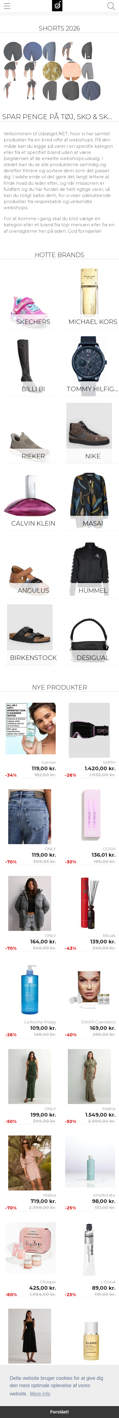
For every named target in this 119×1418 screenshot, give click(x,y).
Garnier (48, 762)
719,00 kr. (43, 1201)
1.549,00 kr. (100, 1115)
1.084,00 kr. (43, 1294)
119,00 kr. (44, 768)
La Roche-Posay (40, 1021)
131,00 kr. (105, 1207)
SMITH (109, 762)
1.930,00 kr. (102, 774)
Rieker (33, 456)
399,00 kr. (44, 1121)
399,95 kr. (44, 861)
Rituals (109, 935)
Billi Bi (33, 389)
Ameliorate (104, 1195)
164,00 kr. (43, 942)
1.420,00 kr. (100, 768)
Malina (109, 1108)
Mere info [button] (40, 1393)
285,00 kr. (104, 1034)
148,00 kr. (45, 1034)
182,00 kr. (45, 774)
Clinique (48, 1281)
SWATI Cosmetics (98, 1021)
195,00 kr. (104, 861)
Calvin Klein (33, 523)
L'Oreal (108, 1281)
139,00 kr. (102, 942)
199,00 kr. (43, 1115)
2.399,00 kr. (42, 1207)
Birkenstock (33, 658)
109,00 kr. (43, 1028)
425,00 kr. (42, 1288)
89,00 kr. (103, 1288)
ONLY (50, 848)
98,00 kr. (103, 1201)
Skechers (33, 322)
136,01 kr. (103, 855)
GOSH (109, 848)
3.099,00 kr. (101, 1121)
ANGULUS (33, 590)
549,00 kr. (44, 948)
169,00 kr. (102, 1028)
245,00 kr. (104, 948)
